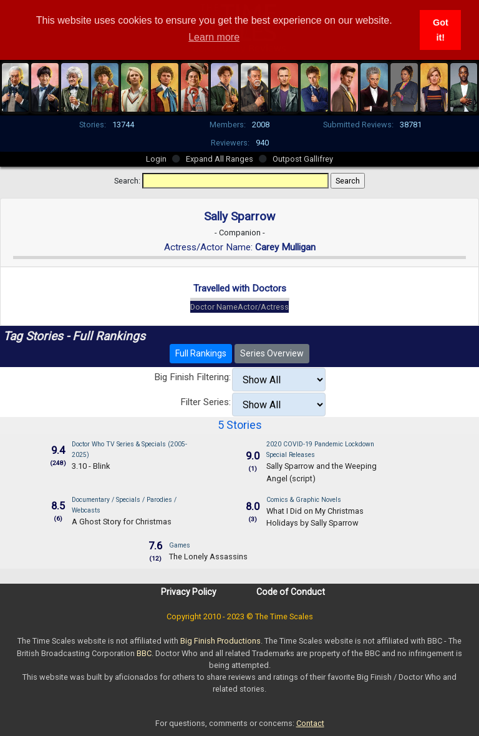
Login (156, 159)
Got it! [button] (440, 29)
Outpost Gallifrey (303, 159)
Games (179, 545)
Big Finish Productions (220, 640)
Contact (310, 723)
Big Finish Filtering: (192, 377)
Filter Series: (205, 402)
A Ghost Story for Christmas (122, 521)
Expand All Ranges (219, 159)
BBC (144, 653)
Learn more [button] (214, 37)
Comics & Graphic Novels (303, 500)
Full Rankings (200, 353)
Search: (127, 180)
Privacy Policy (188, 592)
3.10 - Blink (91, 466)
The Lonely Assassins (208, 556)
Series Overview (272, 353)
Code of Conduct (290, 592)
